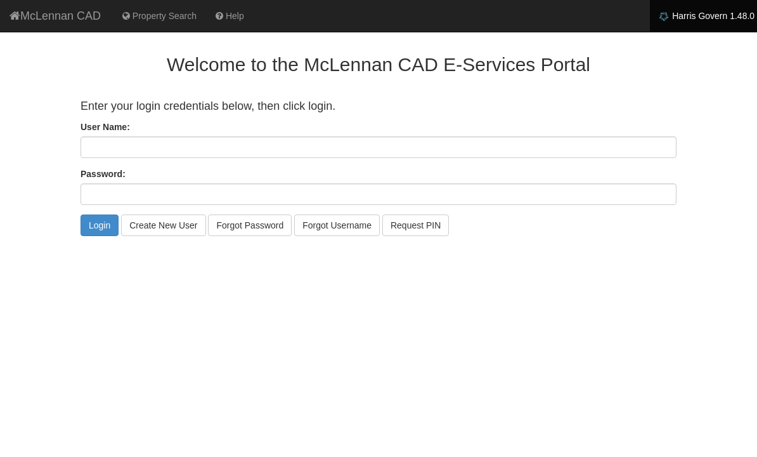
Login (99, 225)
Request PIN (416, 225)
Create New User (163, 225)
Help (230, 16)
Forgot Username (337, 225)
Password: (103, 174)
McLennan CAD (55, 16)
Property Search (159, 16)
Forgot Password (249, 225)
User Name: (105, 127)
